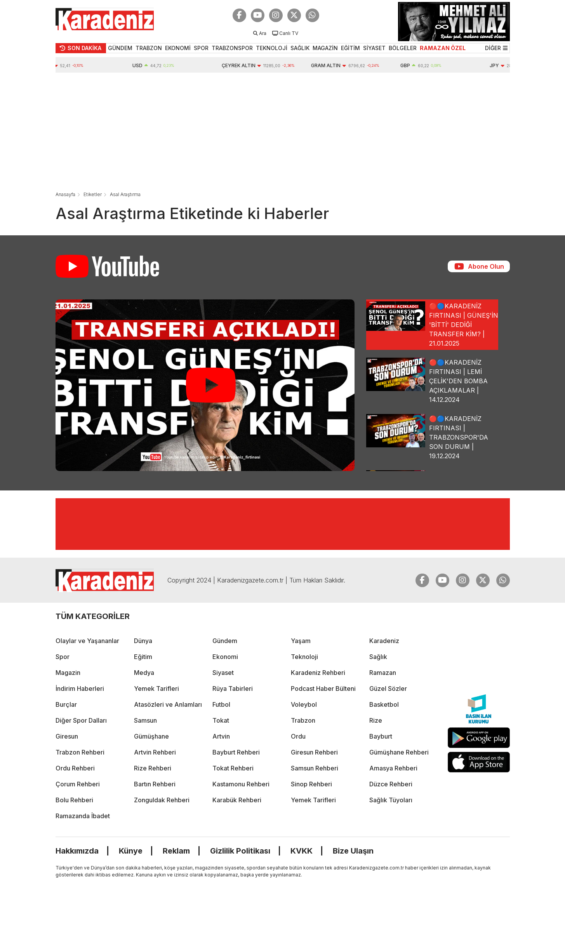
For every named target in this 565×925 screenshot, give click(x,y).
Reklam (176, 850)
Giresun (67, 736)
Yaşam (301, 641)
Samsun (145, 720)
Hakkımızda (77, 850)
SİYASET (374, 48)
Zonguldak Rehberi (161, 800)
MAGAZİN (325, 48)
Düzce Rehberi (390, 784)
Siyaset (223, 672)
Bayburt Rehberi (236, 752)
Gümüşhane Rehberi (399, 752)
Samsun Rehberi (314, 768)
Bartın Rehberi (155, 784)
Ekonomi (225, 657)
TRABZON (149, 48)
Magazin (68, 672)
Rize (375, 720)
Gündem (224, 641)
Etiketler (92, 194)
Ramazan (382, 672)
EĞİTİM (350, 48)
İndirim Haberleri (80, 688)
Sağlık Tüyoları (390, 800)
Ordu (298, 736)
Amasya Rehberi (393, 768)
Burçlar (66, 704)
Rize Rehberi (152, 768)
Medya (144, 672)
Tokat (220, 720)
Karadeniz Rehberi (318, 672)
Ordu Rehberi (75, 768)
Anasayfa (65, 194)
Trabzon (303, 720)
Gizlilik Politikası (240, 850)
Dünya (143, 641)
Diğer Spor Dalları (81, 720)
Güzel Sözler (388, 688)
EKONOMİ (178, 48)
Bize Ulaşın (353, 850)
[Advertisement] (283, 131)
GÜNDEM (120, 48)
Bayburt (380, 736)
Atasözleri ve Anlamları (168, 704)
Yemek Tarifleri (156, 688)
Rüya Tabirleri (232, 688)
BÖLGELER (403, 48)
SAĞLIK (299, 48)
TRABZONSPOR (232, 48)
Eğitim (143, 657)
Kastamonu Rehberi (240, 784)
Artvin (221, 736)
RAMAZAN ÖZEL (443, 48)
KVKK (301, 850)
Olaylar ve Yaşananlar (87, 641)
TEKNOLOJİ (271, 48)
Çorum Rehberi (78, 784)
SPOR (201, 48)
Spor (63, 657)
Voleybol (304, 704)
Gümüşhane (151, 736)
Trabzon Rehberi (80, 752)
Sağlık (378, 657)
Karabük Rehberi (236, 800)
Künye (131, 850)
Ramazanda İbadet (83, 816)
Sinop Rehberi (311, 784)
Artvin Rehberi (155, 752)
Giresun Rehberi (314, 752)
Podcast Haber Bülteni (323, 688)
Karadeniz (384, 641)
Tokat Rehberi (233, 768)
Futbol (221, 704)
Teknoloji (304, 657)
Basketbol (384, 704)
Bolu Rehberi (74, 800)
